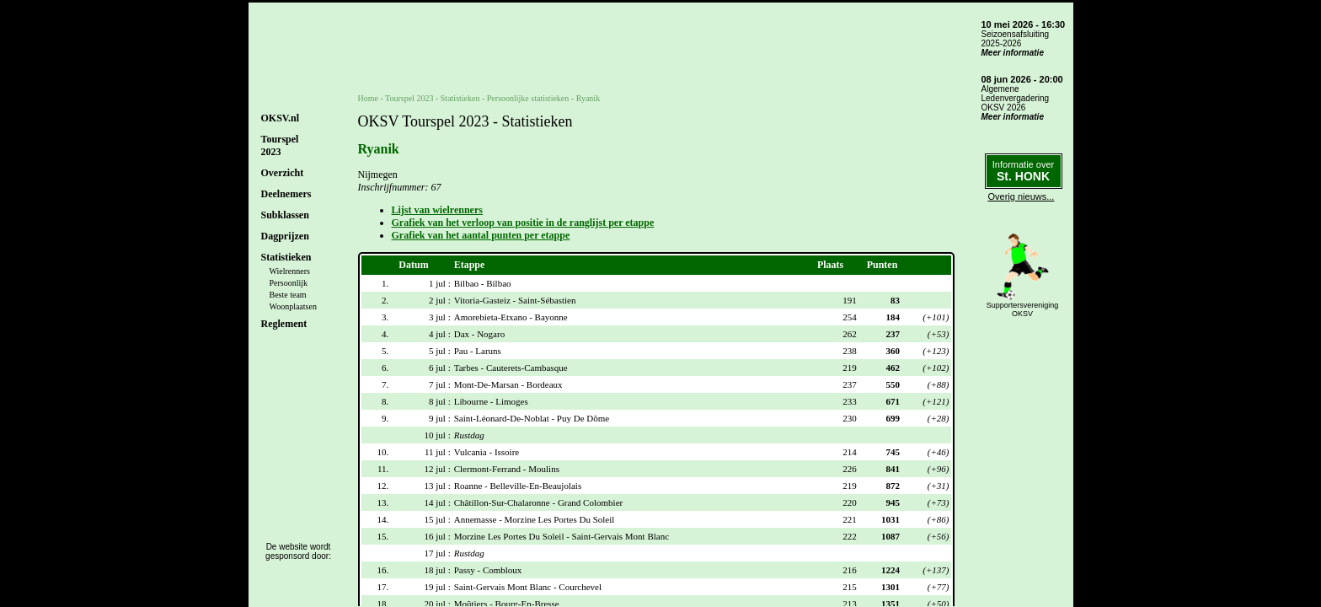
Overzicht (282, 173)
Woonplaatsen (293, 306)
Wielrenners (290, 271)
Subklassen (285, 215)
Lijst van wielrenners (437, 210)
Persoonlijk (289, 282)
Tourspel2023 (280, 145)
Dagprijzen (285, 236)
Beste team (288, 294)
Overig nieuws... (1021, 196)
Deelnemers (286, 194)
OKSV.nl (280, 118)
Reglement (284, 324)
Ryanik (588, 98)
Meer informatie (1012, 52)
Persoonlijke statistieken (528, 98)
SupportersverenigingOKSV (1023, 309)
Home (368, 98)
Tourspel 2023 (409, 98)
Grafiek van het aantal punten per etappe (481, 235)
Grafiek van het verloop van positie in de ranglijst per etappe (523, 222)
